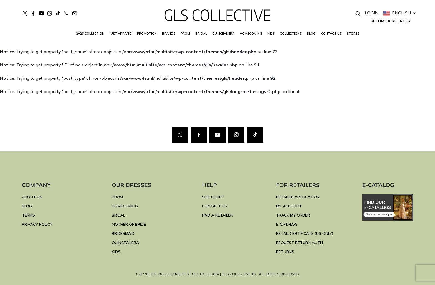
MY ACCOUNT (289, 206)
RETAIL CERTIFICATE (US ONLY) (304, 233)
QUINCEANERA (223, 33)
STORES (353, 33)
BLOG (311, 33)
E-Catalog (287, 224)
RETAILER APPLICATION (298, 196)
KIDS (271, 33)
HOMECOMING (251, 33)
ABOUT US (32, 196)
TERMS (28, 215)
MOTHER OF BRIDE (129, 224)
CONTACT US (331, 33)
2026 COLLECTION (90, 33)
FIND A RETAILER (217, 215)
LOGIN (371, 13)
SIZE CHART (213, 196)
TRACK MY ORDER (293, 215)
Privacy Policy (37, 224)
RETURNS (285, 251)
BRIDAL (118, 215)
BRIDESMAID (123, 233)
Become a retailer (391, 21)
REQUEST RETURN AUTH (299, 242)
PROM (185, 33)
